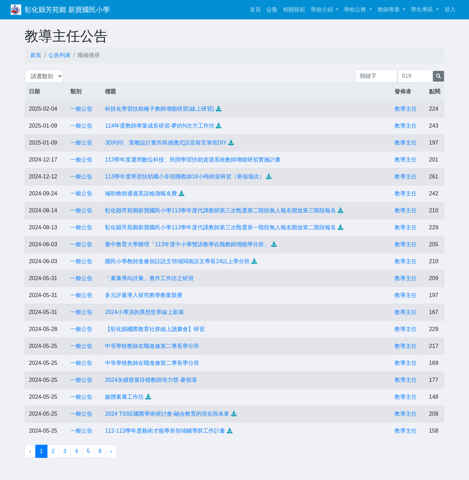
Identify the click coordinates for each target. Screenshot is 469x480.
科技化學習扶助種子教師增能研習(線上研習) (159, 109)
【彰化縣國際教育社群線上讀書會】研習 (155, 329)
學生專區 (422, 9)
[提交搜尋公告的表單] (438, 76)
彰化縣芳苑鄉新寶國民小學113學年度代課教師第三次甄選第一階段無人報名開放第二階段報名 (220, 227)
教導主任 (406, 109)
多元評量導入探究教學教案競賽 (144, 295)
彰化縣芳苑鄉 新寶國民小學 (67, 9)
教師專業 (389, 9)
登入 (449, 9)
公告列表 (59, 55)
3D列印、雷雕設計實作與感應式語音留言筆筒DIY (166, 143)
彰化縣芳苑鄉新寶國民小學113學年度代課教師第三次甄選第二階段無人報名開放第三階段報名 (220, 210)
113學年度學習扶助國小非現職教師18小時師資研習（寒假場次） (185, 176)
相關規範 (294, 9)
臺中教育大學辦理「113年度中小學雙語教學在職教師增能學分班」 (187, 244)
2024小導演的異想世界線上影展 (144, 312)
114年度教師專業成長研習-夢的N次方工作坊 (159, 126)
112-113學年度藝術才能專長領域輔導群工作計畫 (165, 431)
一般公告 (81, 109)
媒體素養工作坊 (124, 397)
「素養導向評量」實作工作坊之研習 (149, 278)
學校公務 (356, 9)
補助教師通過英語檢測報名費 (141, 193)
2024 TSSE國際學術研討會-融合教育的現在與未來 (167, 414)
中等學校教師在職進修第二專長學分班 (152, 346)
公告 (271, 9)
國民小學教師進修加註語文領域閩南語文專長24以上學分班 (177, 261)
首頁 (257, 8)
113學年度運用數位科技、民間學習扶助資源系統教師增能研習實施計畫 (193, 160)
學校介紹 (322, 9)
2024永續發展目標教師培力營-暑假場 (151, 380)
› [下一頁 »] (111, 451)
